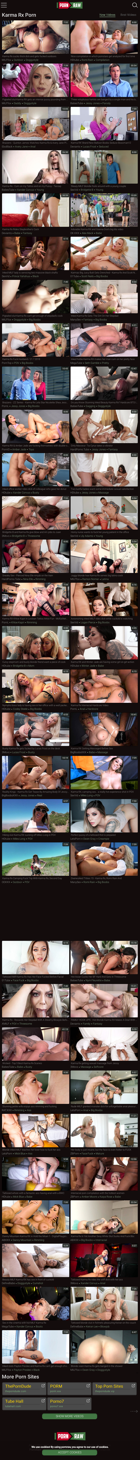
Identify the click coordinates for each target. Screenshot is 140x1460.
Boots (39, 1326)
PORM (67, 1388)
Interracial (101, 1240)
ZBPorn (74, 1153)
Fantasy (27, 233)
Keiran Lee (91, 1326)
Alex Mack (87, 233)
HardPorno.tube (79, 449)
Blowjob (105, 1326)
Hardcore (92, 708)
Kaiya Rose (106, 1196)
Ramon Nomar (91, 579)
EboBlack (7, 146)
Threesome (33, 535)
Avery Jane (21, 146)
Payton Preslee (22, 1369)
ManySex (75, 319)
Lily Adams (87, 535)
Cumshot (37, 1283)
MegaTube (76, 362)
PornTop (7, 362)
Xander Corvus (26, 189)
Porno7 (67, 1403)
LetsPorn (75, 838)
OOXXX (6, 882)
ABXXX (6, 1240)
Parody (106, 103)
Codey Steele (20, 708)
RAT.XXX (7, 1110)
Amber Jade (19, 449)
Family (86, 1023)
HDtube (74, 59)
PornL (5, 406)
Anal (32, 146)
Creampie (103, 838)
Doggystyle (31, 59)
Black (35, 276)
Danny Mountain (22, 1240)
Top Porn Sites (112, 1388)
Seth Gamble (92, 362)
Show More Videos (69, 1416)
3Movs (6, 535)
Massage (103, 492)
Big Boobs (102, 276)
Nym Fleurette (93, 980)
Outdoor (18, 59)
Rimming (40, 579)
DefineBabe (8, 1283)
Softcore (98, 1066)
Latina (105, 579)
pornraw (70, 5)
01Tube (74, 276)
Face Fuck (18, 980)
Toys (31, 449)
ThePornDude (22, 1388)
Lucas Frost (89, 146)
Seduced (103, 146)
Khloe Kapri (18, 622)
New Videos (107, 15)
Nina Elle (28, 579)
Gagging (90, 406)
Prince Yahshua (21, 276)
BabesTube (76, 103)
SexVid (74, 189)
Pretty (105, 362)
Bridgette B (87, 189)
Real (39, 795)
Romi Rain (87, 59)
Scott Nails (87, 276)
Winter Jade (88, 665)
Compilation (102, 59)
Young (40, 189)
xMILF (5, 1023)
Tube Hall (22, 1403)
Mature (99, 1153)
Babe (17, 233)
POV (17, 362)
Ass (28, 1110)
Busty (35, 492)
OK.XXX (74, 233)
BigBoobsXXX (78, 752)
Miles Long (86, 795)
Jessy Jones (92, 103)
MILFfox (6, 59)
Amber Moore (89, 1196)
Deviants (75, 146)
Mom (31, 665)
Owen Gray (89, 838)
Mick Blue (20, 1153)
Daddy (17, 103)
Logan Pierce (88, 622)
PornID (6, 449)
